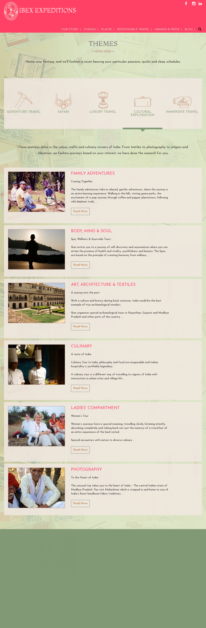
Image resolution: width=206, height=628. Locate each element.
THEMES (89, 29)
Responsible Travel (133, 29)
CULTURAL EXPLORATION (142, 113)
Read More (80, 211)
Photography (86, 470)
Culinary (81, 346)
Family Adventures (93, 174)
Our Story (70, 29)
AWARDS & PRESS (167, 29)
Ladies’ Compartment (95, 408)
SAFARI (63, 112)
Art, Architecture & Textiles (103, 285)
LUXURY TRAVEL (103, 112)
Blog (189, 29)
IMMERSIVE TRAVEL (182, 112)
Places (106, 29)
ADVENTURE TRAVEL (24, 112)
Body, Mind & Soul (91, 231)
